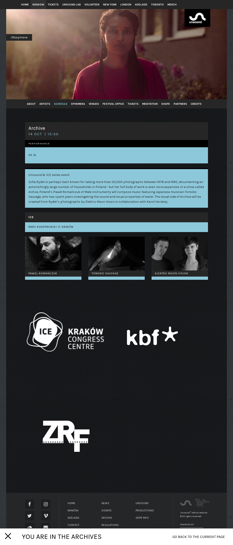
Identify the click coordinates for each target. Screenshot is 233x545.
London (125, 4)
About (31, 103)
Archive (106, 517)
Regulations (110, 525)
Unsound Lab (71, 4)
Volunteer (91, 4)
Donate (106, 510)
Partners (180, 103)
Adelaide (141, 4)
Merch (172, 4)
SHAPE (165, 103)
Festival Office (113, 103)
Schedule (61, 103)
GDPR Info (142, 517)
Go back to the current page (198, 537)
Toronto (157, 4)
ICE (31, 217)
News (105, 503)
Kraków (73, 510)
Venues (94, 103)
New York (110, 4)
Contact (73, 525)
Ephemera (78, 103)
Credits (196, 103)
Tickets (53, 4)
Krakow (38, 4)
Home (25, 4)
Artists (44, 103)
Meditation (150, 103)
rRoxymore (19, 37)
